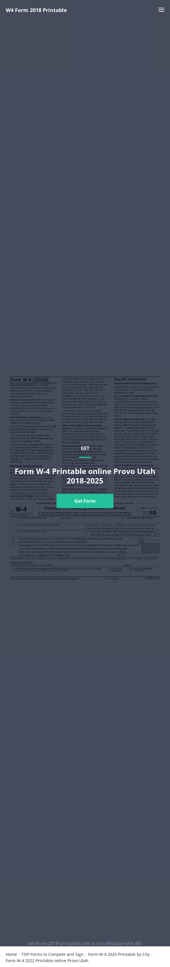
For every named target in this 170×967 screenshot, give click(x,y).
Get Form (85, 501)
